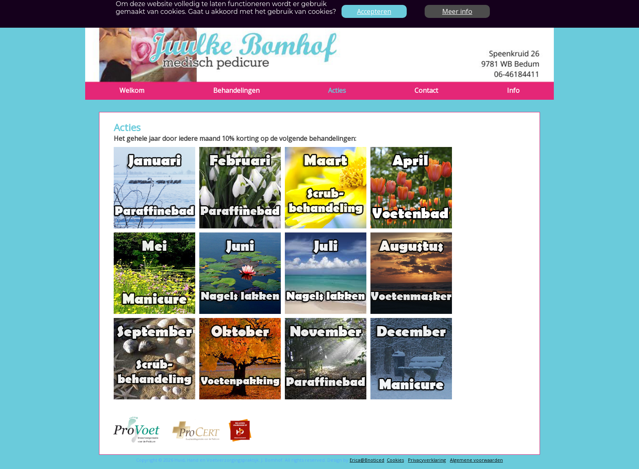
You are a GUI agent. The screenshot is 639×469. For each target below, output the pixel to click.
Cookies (395, 460)
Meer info (457, 11)
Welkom (131, 90)
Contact (426, 90)
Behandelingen (236, 90)
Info (513, 90)
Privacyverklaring (427, 460)
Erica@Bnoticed (367, 460)
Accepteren (374, 11)
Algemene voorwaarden (476, 460)
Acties (337, 90)
